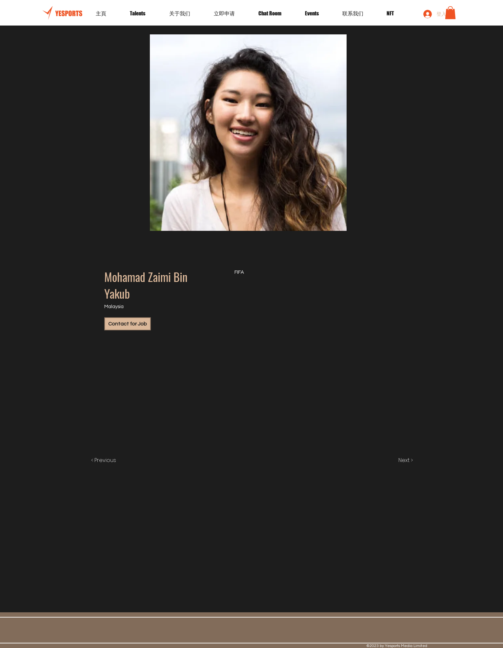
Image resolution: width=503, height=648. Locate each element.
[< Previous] (110, 460)
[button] (318, 13)
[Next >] (399, 460)
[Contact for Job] (127, 323)
